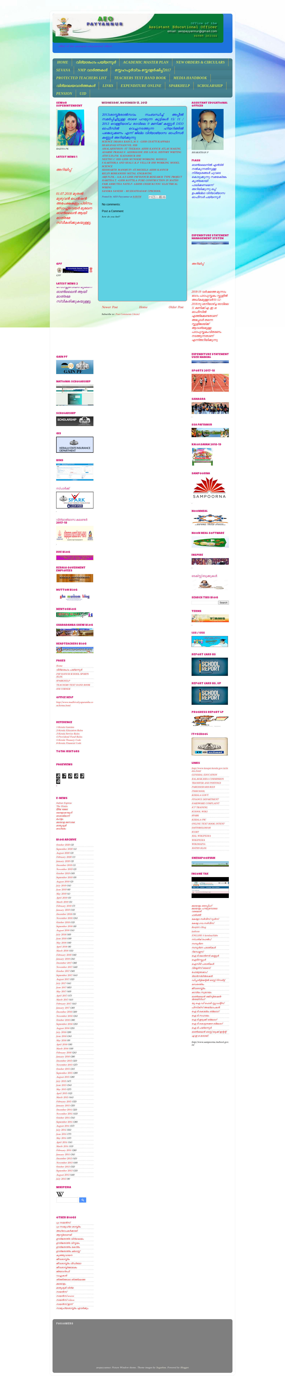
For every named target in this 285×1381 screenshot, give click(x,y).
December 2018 (64, 914)
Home (143, 307)
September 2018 (64, 926)
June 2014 (61, 1134)
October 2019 (63, 873)
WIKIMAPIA (198, 844)
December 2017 (64, 962)
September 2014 (64, 1121)
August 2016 (62, 1028)
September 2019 (64, 877)
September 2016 (64, 1024)
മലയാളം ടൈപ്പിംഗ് (202, 905)
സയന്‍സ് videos (65, 1300)
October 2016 (63, 1020)
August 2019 (62, 881)
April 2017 (61, 995)
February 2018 (63, 954)
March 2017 (62, 999)
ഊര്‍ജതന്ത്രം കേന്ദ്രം (68, 1247)
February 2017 (63, 1003)
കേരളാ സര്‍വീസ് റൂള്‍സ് (205, 919)
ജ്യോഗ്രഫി (63, 1271)
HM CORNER (63, 688)
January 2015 (63, 1105)
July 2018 (61, 934)
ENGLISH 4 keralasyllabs (205, 935)
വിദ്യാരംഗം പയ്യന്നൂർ (96, 62)
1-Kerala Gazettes (65, 727)
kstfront (195, 931)
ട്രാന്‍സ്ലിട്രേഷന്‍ (202, 976)
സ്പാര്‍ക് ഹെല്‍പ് (201, 939)
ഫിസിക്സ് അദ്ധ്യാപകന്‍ (206, 1007)
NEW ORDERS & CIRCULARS (200, 62)
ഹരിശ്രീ (196, 915)
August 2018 (62, 930)
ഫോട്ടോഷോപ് (199, 972)
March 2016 (62, 1048)
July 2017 (61, 983)
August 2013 (62, 1174)
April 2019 (61, 897)
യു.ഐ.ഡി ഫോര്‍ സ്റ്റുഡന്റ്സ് (208, 1003)
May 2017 (61, 991)
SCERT (195, 831)
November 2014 (64, 1113)
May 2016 (61, 1040)
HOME (62, 62)
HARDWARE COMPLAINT (205, 803)
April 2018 (61, 946)
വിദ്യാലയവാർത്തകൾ (75, 86)
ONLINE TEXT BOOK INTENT (208, 823)
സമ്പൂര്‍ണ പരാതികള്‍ (204, 947)
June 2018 (61, 938)
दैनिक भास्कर (62, 809)
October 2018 (63, 922)
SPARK (195, 815)
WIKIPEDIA (198, 840)
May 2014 (61, 1138)
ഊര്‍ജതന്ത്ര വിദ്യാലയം (69, 1238)
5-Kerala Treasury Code (68, 740)
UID (83, 94)
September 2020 (64, 849)
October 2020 (63, 844)
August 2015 (62, 1077)
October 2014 (63, 1117)
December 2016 (64, 1011)
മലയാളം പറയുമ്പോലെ (204, 908)
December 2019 (64, 865)
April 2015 (61, 1093)
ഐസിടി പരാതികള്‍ (203, 964)
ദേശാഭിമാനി (63, 815)
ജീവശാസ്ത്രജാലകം (66, 1267)
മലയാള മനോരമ (65, 822)
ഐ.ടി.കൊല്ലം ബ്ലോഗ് (205, 1011)
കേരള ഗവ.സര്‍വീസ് (203, 923)
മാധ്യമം (61, 828)
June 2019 (61, 889)
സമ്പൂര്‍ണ (197, 943)
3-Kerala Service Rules (67, 733)
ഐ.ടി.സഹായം (200, 1015)
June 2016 (61, 1036)
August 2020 (62, 853)
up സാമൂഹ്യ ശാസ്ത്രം (68, 1226)
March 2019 (62, 902)
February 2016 (63, 1052)
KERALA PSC (199, 819)
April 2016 (61, 1044)
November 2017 (64, 967)
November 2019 (64, 869)
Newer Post (110, 307)
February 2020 (63, 857)
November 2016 (64, 1016)
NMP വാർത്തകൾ (92, 70)
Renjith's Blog (199, 927)
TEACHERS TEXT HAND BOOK (140, 78)
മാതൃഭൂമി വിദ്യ (64, 1287)
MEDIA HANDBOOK (190, 78)
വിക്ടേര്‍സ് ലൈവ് (201, 968)
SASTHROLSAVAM (201, 827)
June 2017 (61, 987)
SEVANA (63, 70)
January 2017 (62, 1007)
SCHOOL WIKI (199, 811)
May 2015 (61, 1089)
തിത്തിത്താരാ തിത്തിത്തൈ (70, 1279)
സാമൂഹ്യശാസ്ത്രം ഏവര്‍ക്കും (72, 1308)
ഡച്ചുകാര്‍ (61, 1275)
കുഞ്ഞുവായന (64, 1255)
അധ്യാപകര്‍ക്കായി (66, 1230)
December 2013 (64, 1158)
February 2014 (63, 1150)
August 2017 (62, 979)
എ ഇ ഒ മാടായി (200, 1035)
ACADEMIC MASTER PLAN (145, 62)
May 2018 (61, 942)
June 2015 (61, 1085)
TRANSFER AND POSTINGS (206, 783)
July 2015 (61, 1081)
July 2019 (61, 885)
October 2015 (63, 1069)
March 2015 (62, 1097)
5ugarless (161, 1367)
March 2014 (62, 1146)
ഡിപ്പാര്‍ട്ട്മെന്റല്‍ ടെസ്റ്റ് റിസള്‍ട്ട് (208, 980)
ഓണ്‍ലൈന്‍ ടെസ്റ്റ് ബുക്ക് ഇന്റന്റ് (209, 1031)
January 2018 (63, 958)
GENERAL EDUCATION (204, 774)
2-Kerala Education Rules (69, 730)
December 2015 (64, 1060)
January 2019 (63, 910)
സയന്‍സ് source (65, 1296)
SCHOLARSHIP (210, 86)
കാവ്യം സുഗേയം (201, 992)
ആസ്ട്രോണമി (64, 1234)
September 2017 (64, 975)
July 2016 (61, 1032)
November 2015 (64, 1064)
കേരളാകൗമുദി (64, 812)
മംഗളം (59, 819)
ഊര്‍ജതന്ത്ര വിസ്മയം (67, 1243)
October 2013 (63, 1166)
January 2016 (63, 1056)
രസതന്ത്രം (198, 984)
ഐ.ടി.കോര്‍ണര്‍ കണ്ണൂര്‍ (205, 955)
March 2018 (62, 950)
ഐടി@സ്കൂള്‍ (199, 959)
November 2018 (64, 918)
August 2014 (62, 1125)
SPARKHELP (179, 86)
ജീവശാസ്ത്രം (63, 1259)
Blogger (184, 1367)
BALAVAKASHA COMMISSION (208, 779)
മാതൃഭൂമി (61, 825)
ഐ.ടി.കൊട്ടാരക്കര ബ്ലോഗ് (207, 1023)
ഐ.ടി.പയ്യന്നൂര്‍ (201, 1027)
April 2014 (61, 1142)
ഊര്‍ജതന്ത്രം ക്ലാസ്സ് (68, 1251)
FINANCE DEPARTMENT (205, 799)
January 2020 (63, 861)
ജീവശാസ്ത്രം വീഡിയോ (68, 1263)
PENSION (64, 94)
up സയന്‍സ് (63, 1222)
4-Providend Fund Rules (69, 736)
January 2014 (63, 1154)
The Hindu (62, 806)
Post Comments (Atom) (127, 314)
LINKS (108, 86)
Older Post (175, 307)
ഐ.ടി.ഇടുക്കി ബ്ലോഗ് (204, 1019)
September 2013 (64, 1170)
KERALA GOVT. (200, 795)
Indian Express (63, 803)
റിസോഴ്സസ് (197, 951)
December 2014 (64, 1109)
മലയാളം (61, 1283)
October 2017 (62, 971)
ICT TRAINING (199, 807)
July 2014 (61, 1129)
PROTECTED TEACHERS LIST (81, 78)
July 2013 (61, 1178)
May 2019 (61, 893)
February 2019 (63, 906)
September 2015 (64, 1073)
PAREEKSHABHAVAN (203, 787)
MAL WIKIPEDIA (201, 835)
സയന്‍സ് (61, 1291)
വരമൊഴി (196, 911)
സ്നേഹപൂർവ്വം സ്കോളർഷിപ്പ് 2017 (143, 70)
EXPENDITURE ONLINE (141, 86)
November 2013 (64, 1162)
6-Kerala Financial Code (68, 743)
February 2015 (63, 1101)
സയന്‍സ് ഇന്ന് (64, 1304)
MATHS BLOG (199, 848)
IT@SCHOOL (198, 791)
